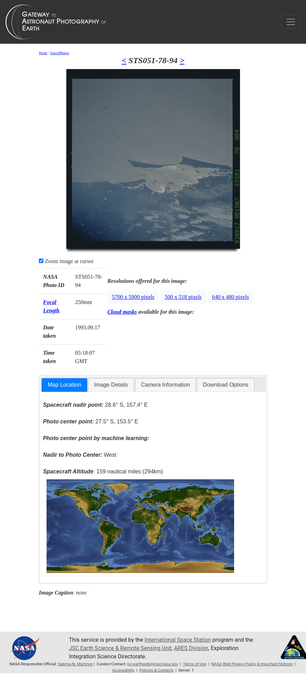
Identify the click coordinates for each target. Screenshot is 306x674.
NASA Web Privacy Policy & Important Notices (252, 664)
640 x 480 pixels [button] (230, 297)
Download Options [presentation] (225, 385)
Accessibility (123, 670)
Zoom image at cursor (66, 261)
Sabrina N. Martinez (75, 664)
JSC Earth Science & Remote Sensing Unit (120, 648)
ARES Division (191, 648)
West (79, 455)
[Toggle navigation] (290, 22)
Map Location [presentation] (64, 385)
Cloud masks (122, 312)
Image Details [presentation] (111, 385)
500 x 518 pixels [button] (183, 297)
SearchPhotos (59, 53)
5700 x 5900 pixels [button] (133, 297)
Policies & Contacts (156, 670)
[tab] (64, 385)
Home (43, 53)
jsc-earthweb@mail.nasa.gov (152, 664)
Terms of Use (195, 664)
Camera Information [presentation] (165, 385)
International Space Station (177, 640)
